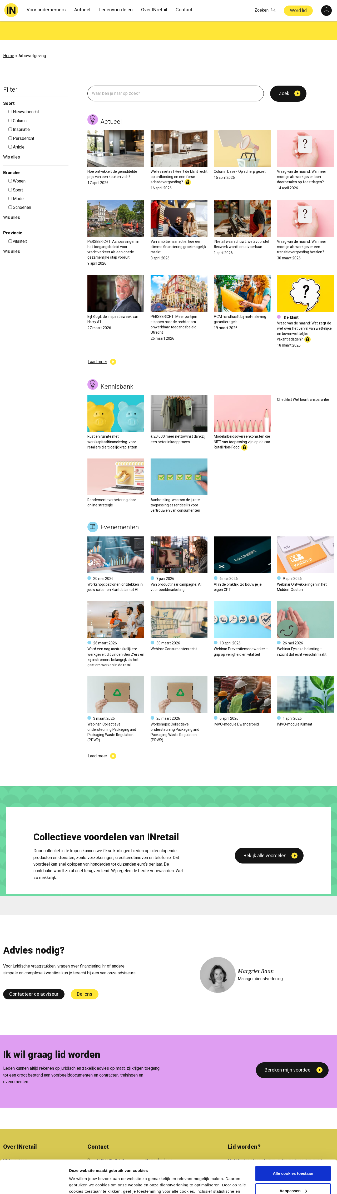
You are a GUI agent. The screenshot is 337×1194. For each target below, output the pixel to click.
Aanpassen (293, 1162)
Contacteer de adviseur (33, 975)
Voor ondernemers (46, 9)
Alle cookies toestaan (293, 1145)
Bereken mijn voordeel (288, 1051)
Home (8, 37)
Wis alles (11, 138)
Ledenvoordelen (116, 9)
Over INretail (154, 9)
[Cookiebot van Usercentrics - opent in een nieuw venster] (34, 1184)
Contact (184, 9)
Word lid (298, 10)
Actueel (82, 9)
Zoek (284, 74)
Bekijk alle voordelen (265, 915)
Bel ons (84, 975)
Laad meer (97, 343)
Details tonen (81, 1183)
